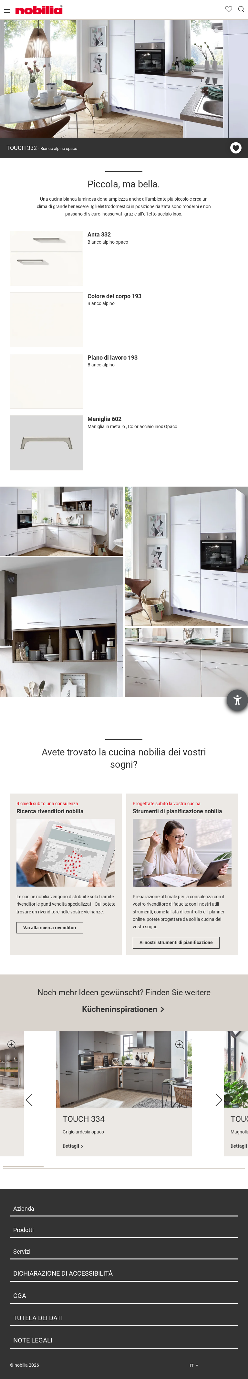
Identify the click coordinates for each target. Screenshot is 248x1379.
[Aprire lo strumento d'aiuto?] (237, 700)
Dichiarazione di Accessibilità (63, 1273)
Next (218, 1100)
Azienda (23, 1208)
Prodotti (23, 1229)
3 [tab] (104, 1168)
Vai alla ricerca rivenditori (49, 927)
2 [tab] (64, 1168)
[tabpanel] (124, 1093)
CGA (19, 1296)
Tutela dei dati (38, 1318)
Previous (29, 1100)
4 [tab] (144, 1168)
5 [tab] (184, 1168)
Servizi (21, 1251)
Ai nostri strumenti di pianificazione (176, 942)
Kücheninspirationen (119, 1009)
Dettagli (71, 1146)
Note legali (32, 1340)
